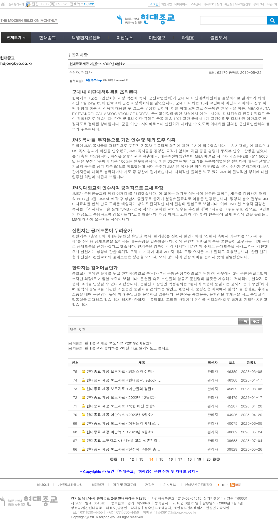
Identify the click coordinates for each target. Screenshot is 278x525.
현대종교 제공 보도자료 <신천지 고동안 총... (123, 449)
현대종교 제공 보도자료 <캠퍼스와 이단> (120, 371)
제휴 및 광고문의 (124, 484)
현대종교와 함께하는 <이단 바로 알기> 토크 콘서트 (127, 348)
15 (161, 459)
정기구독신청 (224, 4)
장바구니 (258, 4)
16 (171, 459)
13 (141, 459)
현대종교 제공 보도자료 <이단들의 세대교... (122, 423)
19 (199, 459)
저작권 (149, 484)
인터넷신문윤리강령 (198, 484)
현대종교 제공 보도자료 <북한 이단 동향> (120, 406)
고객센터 (195, 4)
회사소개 (43, 484)
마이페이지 (180, 4)
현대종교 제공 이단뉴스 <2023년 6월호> (119, 431)
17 (180, 459)
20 (208, 459)
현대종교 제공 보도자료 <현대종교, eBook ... (124, 380)
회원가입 (166, 4)
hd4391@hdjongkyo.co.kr (176, 512)
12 (132, 459)
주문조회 (271, 4)
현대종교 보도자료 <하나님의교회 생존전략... (124, 440)
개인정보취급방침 (70, 484)
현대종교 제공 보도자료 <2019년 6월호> (118, 343)
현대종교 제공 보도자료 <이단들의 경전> (120, 388)
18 (190, 459)
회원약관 (97, 484)
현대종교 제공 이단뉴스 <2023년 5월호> (119, 414)
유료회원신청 (242, 4)
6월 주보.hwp (93, 80)
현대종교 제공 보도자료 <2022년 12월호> (120, 397)
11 (122, 459)
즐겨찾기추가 (16, 4)
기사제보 (208, 4)
